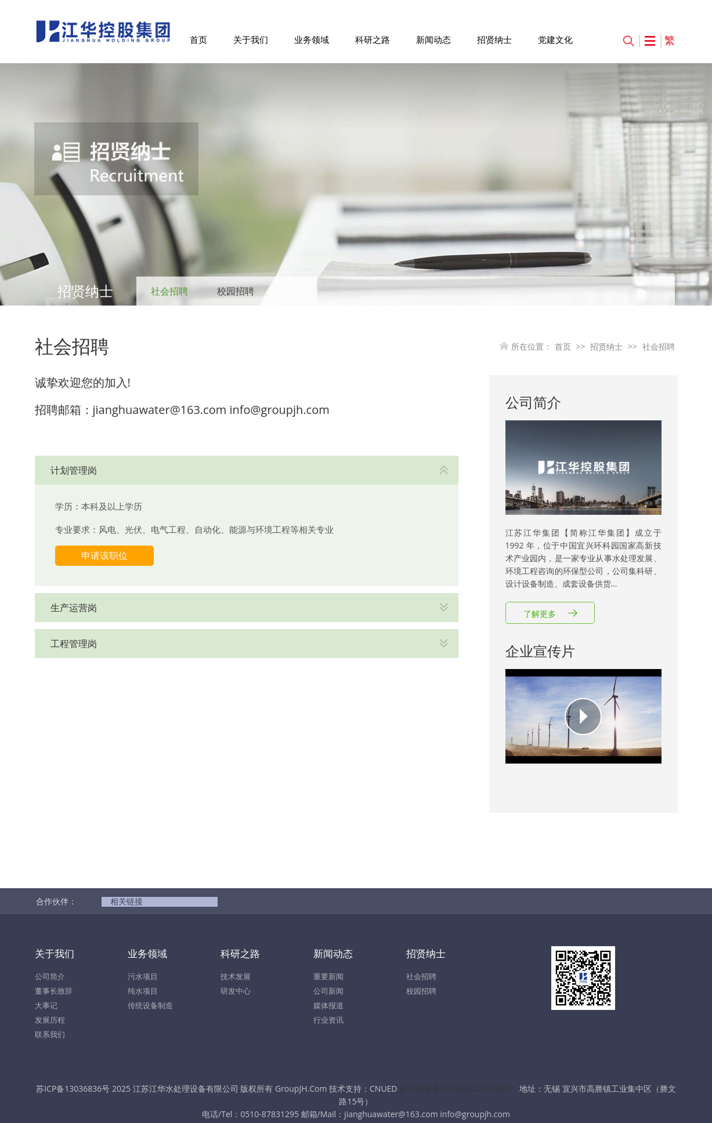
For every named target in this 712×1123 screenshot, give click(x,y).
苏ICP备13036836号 (73, 1088)
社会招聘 (169, 291)
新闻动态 (433, 39)
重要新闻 (328, 976)
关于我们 (250, 39)
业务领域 (311, 39)
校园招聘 (235, 291)
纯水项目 (143, 991)
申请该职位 (104, 555)
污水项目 (143, 976)
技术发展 (236, 976)
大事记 (46, 1005)
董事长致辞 (54, 991)
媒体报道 (328, 1005)
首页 (198, 39)
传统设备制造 (150, 1005)
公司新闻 (328, 991)
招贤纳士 (494, 39)
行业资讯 (328, 1020)
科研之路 (372, 39)
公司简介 (50, 976)
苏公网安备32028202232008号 (456, 1088)
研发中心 (236, 991)
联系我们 (50, 1034)
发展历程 (50, 1020)
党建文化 (555, 39)
